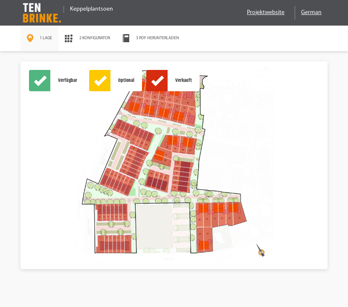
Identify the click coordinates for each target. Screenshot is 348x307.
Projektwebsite (265, 12)
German (311, 12)
